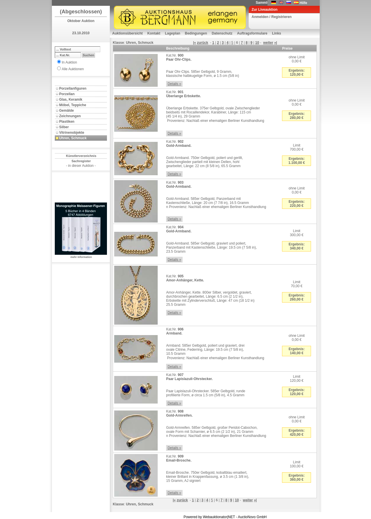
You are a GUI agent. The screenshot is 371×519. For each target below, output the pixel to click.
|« (194, 43)
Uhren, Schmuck (73, 138)
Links (276, 33)
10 (257, 43)
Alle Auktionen (73, 69)
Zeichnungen (70, 116)
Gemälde (66, 110)
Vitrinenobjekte (71, 133)
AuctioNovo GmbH (252, 517)
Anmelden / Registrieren (272, 17)
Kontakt (153, 33)
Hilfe (303, 3)
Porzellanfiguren (72, 88)
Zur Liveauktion (264, 10)
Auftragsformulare (252, 33)
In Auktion (69, 62)
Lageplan (172, 33)
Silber (64, 127)
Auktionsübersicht (127, 33)
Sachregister (81, 161)
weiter (268, 43)
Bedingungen (196, 33)
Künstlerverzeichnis (81, 156)
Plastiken (66, 122)
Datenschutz (222, 33)
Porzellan (66, 94)
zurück (202, 43)
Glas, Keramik (70, 99)
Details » (174, 84)
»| (275, 43)
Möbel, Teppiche (72, 105)
